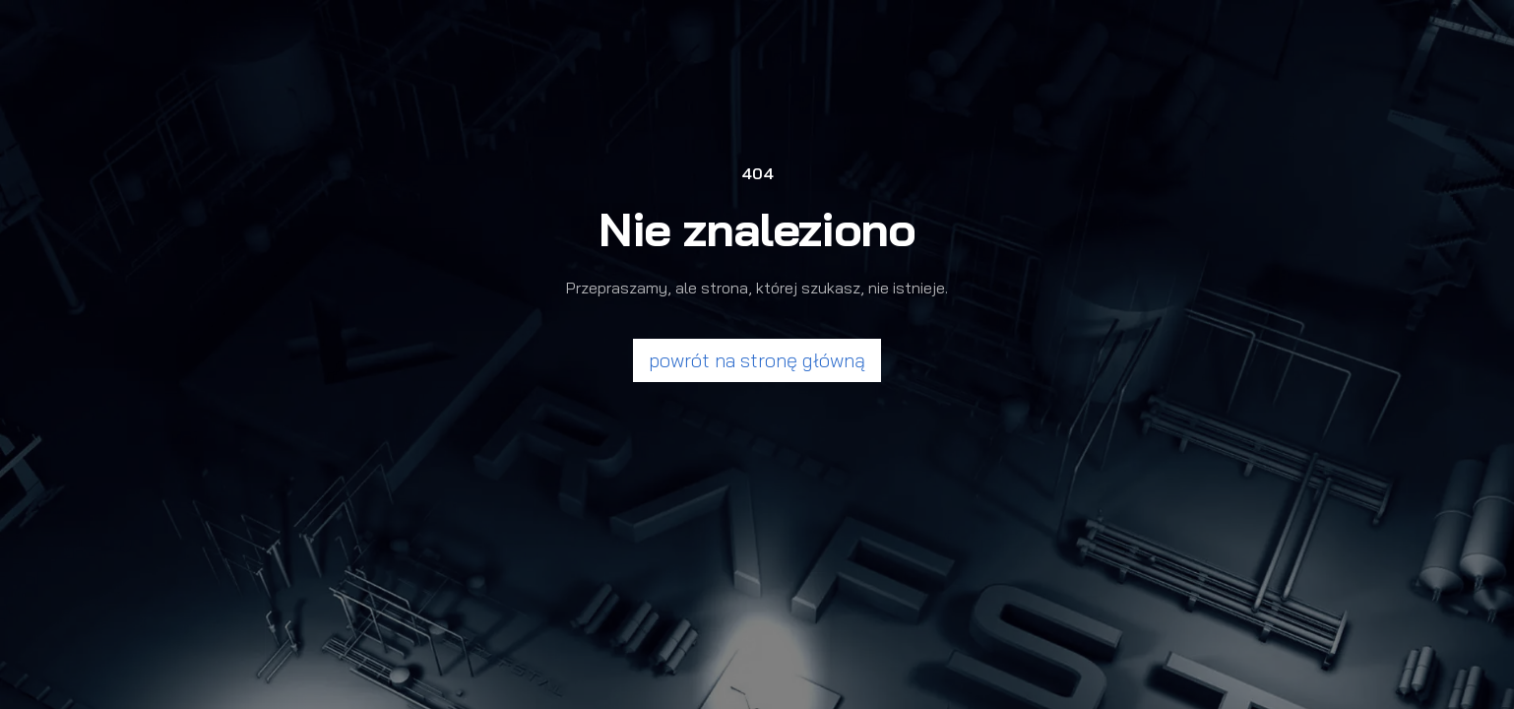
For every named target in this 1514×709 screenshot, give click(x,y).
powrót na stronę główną (757, 360)
